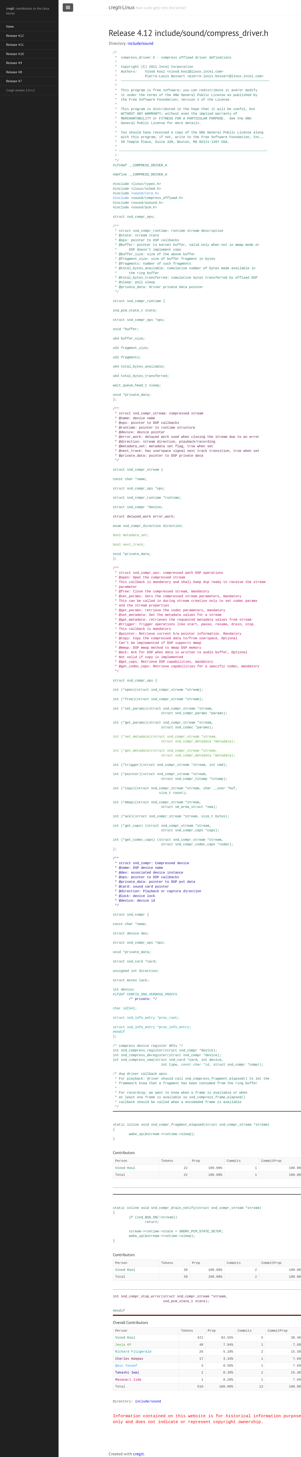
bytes (220, 816)
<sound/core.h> (145, 193)
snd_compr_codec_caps (195, 844)
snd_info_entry (141, 1018)
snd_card (135, 961)
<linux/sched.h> (146, 189)
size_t (165, 793)
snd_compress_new (137, 1060)
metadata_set (135, 535)
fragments (130, 357)
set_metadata (137, 736)
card (151, 961)
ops (160, 320)
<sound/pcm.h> (144, 207)
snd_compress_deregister (144, 1055)
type (173, 1064)
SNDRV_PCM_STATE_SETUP (200, 1231)
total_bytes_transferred (144, 376)
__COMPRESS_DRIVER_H (148, 165)
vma (210, 807)
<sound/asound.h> (147, 203)
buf (232, 788)
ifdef (120, 994)
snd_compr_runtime (144, 301)
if (131, 1217)
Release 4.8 (14, 72)
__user (219, 788)
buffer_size (132, 338)
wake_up (136, 1134)
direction (172, 526)
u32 (116, 348)
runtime (172, 498)
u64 (116, 338)
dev (144, 933)
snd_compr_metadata (193, 741)
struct (119, 217)
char (129, 479)
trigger (132, 765)
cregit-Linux (121, 7)
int (116, 690)
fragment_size (134, 348)
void (117, 329)
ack (128, 816)
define (121, 174)
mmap (129, 802)
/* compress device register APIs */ (148, 1046)
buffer (131, 329)
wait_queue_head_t (130, 385)
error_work (163, 516)
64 (131, 1008)
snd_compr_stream (143, 470)
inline (133, 1125)
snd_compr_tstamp (191, 779)
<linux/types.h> (146, 184)
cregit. (139, 1454)
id (125, 1008)
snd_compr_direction (142, 526)
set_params (135, 708)
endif (120, 1032)
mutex (132, 980)
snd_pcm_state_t (128, 310)
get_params (135, 722)
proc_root (168, 1018)
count (178, 793)
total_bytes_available (142, 366)
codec (224, 844)
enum (117, 526)
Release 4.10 (15, 54)
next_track (133, 544)
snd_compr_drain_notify (173, 1208)
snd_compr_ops (140, 217)
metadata (223, 741)
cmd (220, 765)
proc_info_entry (174, 1027)
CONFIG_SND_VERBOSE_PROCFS (152, 994)
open (129, 690)
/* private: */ (143, 999)
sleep (154, 385)
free (129, 699)
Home (10, 26)
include (122, 184)
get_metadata (137, 750)
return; (152, 1222)
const (118, 479)
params (217, 713)
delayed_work (139, 516)
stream (193, 690)
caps (211, 830)
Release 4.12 (15, 36)
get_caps (133, 826)
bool (117, 535)
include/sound (140, 43)
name (141, 479)
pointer (132, 774)
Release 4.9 (14, 63)
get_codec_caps (139, 840)
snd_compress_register (142, 1050)
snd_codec (184, 727)
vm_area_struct (189, 807)
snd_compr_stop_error (141, 1296)
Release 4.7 (14, 81)
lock (143, 980)
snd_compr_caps (189, 830)
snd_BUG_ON (147, 1217)
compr (254, 1064)
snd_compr (136, 507)
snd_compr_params (191, 713)
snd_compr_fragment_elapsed (177, 1125)
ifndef (121, 165)
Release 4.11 (15, 45)
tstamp (217, 779)
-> (161, 1134)
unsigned (121, 971)
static (119, 1125)
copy (129, 788)
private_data (137, 395)
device (155, 507)
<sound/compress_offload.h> (157, 198)
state (150, 310)
